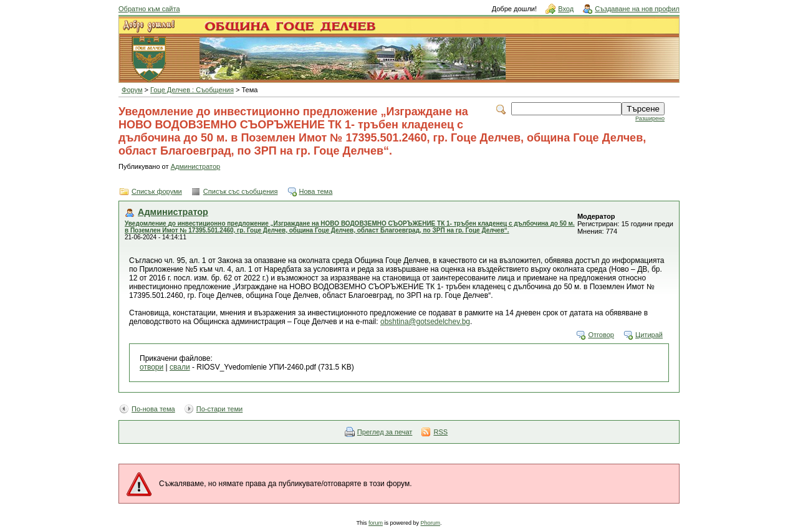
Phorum (431, 523)
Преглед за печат (385, 432)
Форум (132, 89)
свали (180, 367)
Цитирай (649, 334)
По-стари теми (219, 409)
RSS (440, 432)
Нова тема (316, 191)
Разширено (650, 118)
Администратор (196, 166)
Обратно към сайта (149, 8)
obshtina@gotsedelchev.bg (425, 321)
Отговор (601, 334)
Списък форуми (157, 191)
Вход (566, 8)
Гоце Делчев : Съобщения (192, 89)
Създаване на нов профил (637, 8)
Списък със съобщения (240, 191)
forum (375, 523)
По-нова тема (153, 409)
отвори (151, 367)
